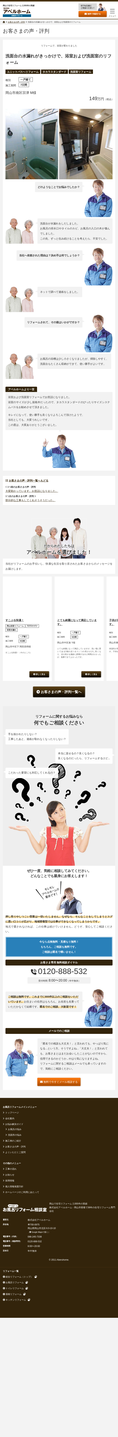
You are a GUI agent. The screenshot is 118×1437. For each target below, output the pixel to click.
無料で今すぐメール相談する (59, 1233)
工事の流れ (10, 1321)
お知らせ (9, 1327)
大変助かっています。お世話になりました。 (31, 643)
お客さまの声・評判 (15, 1298)
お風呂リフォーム (14, 1434)
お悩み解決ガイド (14, 1276)
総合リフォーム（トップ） (19, 1429)
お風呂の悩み (14, 1281)
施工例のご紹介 (13, 1293)
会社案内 (9, 1270)
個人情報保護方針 (14, 1338)
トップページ (12, 1264)
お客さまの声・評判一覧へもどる (26, 632)
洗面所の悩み (14, 1287)
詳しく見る (39, 826)
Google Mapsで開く (39, 1384)
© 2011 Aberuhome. (59, 1412)
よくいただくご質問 (15, 1304)
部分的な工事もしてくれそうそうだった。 (30, 652)
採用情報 (9, 1332)
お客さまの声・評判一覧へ (59, 844)
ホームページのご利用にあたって (22, 1344)
